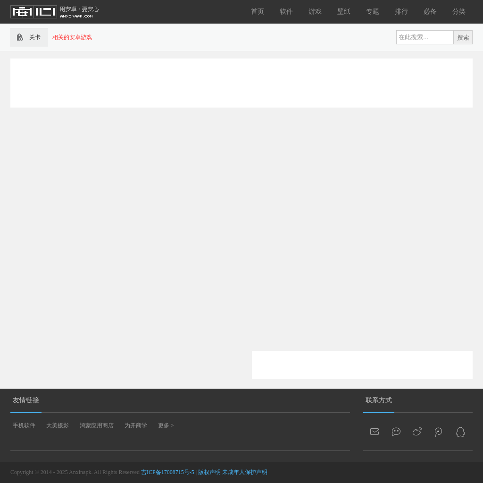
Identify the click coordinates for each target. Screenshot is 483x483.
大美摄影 (57, 425)
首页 (257, 11)
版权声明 (209, 472)
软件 (286, 11)
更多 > (166, 425)
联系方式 (379, 400)
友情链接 (26, 400)
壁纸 (343, 11)
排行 (401, 11)
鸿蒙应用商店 (97, 425)
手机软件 (24, 425)
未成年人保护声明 (244, 472)
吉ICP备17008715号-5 (167, 472)
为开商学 (136, 425)
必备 (430, 11)
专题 (372, 11)
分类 (459, 11)
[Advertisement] (241, 82)
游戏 (315, 11)
